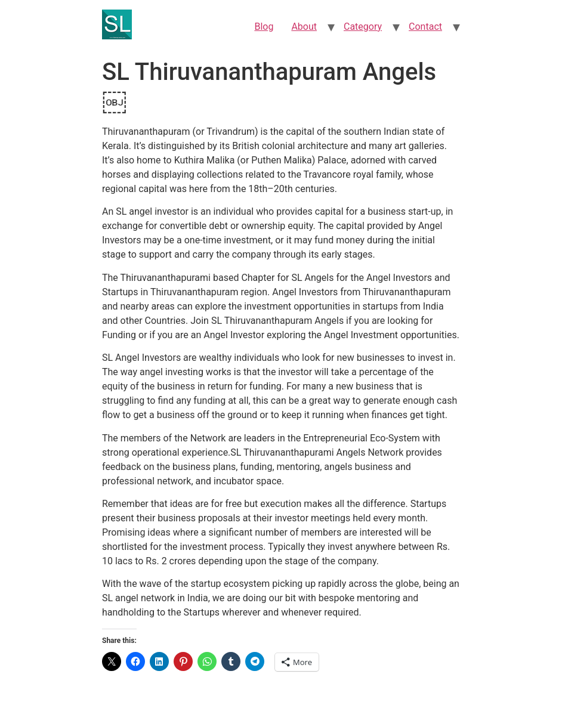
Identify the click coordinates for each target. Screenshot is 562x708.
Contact (425, 26)
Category (363, 26)
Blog (263, 26)
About (304, 26)
